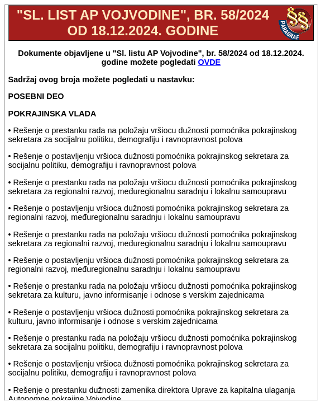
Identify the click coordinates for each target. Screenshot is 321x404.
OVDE (209, 62)
